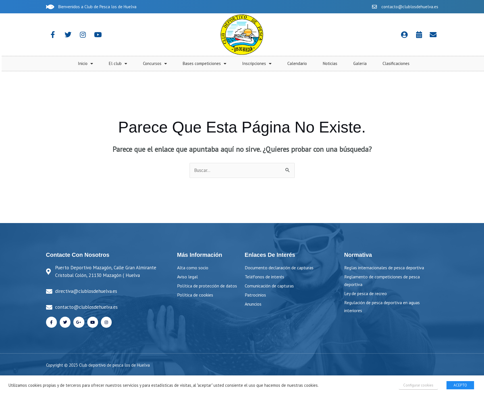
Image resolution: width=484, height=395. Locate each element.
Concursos (285, 64)
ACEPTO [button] (460, 385)
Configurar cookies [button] (418, 385)
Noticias (460, 63)
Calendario (427, 63)
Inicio (215, 64)
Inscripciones (386, 64)
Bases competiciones (334, 64)
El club (248, 64)
